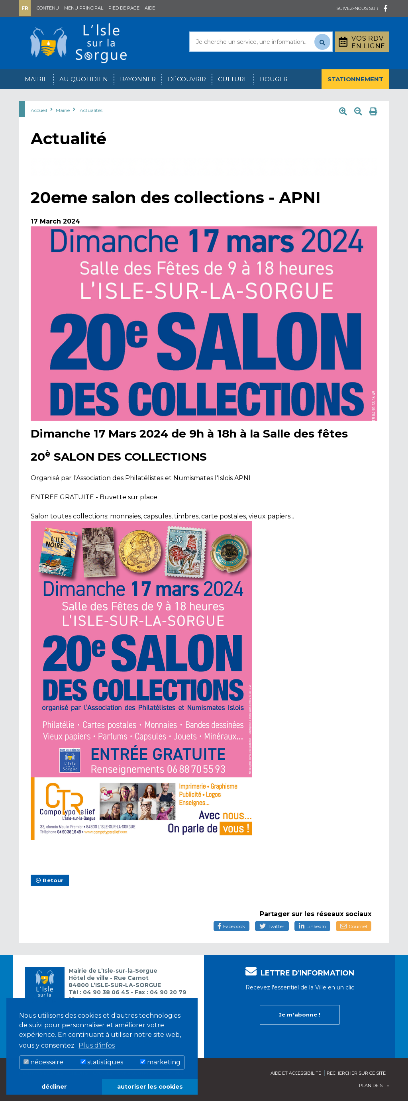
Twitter (271, 926)
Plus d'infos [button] (96, 1045)
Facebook (231, 926)
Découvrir (187, 79)
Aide (150, 8)
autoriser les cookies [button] (150, 1086)
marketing (160, 1062)
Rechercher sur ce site (356, 1073)
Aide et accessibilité (296, 1073)
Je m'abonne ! (300, 1014)
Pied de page (123, 8)
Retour (50, 880)
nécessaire (43, 1062)
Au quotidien (83, 79)
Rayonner (138, 79)
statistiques (101, 1062)
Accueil (39, 110)
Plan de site (374, 1085)
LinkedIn (312, 926)
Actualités (91, 110)
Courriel (353, 926)
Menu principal (83, 8)
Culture (233, 79)
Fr (25, 8)
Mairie (36, 79)
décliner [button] (54, 1086)
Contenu (48, 8)
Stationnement (355, 79)
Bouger (274, 79)
